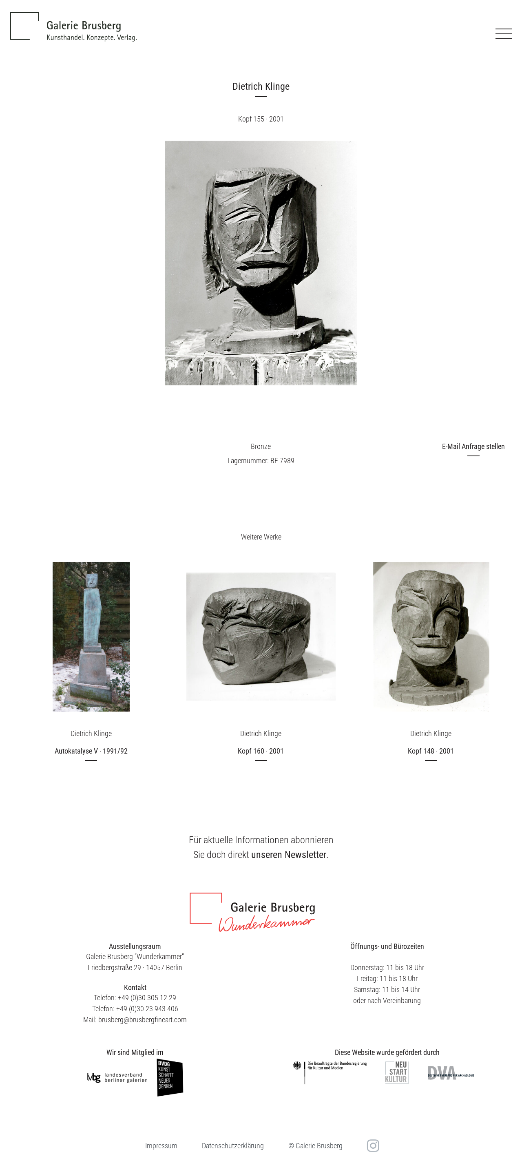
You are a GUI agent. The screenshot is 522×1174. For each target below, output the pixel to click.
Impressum (161, 1145)
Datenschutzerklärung (233, 1145)
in (372, 1145)
